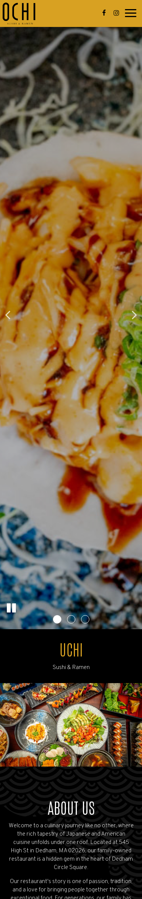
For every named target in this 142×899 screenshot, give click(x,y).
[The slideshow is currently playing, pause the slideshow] (11, 608)
